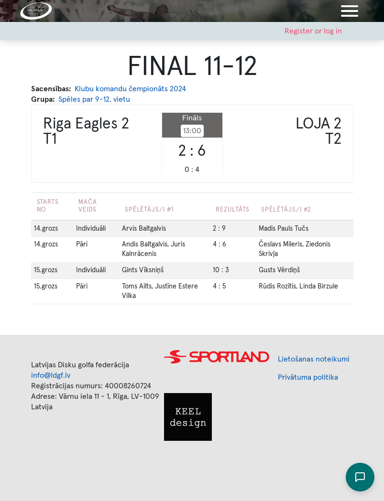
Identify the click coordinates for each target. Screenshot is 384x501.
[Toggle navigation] (349, 11)
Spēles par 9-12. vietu (94, 99)
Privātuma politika (308, 377)
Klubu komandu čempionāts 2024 (130, 89)
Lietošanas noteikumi (314, 359)
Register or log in (313, 31)
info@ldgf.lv (50, 375)
